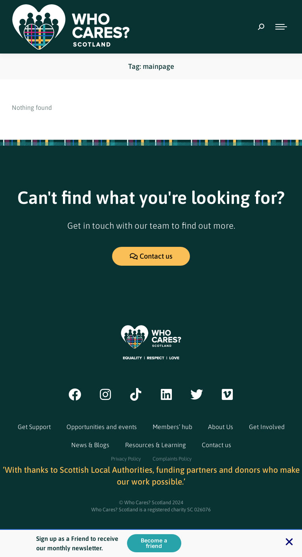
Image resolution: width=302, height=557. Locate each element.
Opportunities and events (101, 426)
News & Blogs (90, 444)
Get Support (34, 426)
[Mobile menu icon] (281, 27)
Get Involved (267, 426)
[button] (289, 542)
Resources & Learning (155, 444)
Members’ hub (172, 426)
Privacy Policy (126, 459)
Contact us (216, 444)
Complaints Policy (172, 459)
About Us (220, 426)
